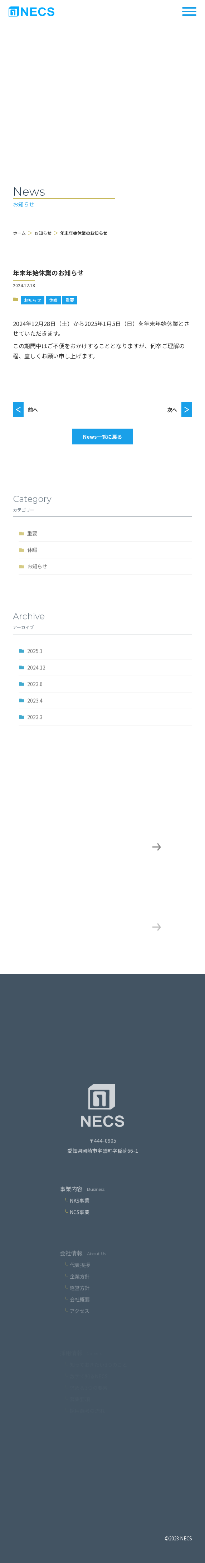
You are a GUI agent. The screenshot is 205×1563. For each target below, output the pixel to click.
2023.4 (35, 706)
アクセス (79, 1318)
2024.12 (36, 673)
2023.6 (35, 689)
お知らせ (43, 233)
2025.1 (35, 656)
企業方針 (80, 1284)
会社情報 (71, 1261)
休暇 (53, 300)
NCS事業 (79, 1218)
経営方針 (80, 1295)
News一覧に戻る (102, 436)
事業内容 (71, 1194)
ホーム (19, 233)
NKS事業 (79, 1206)
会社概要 (80, 1307)
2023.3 (35, 722)
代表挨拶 (80, 1272)
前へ (33, 409)
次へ (172, 409)
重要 (69, 300)
